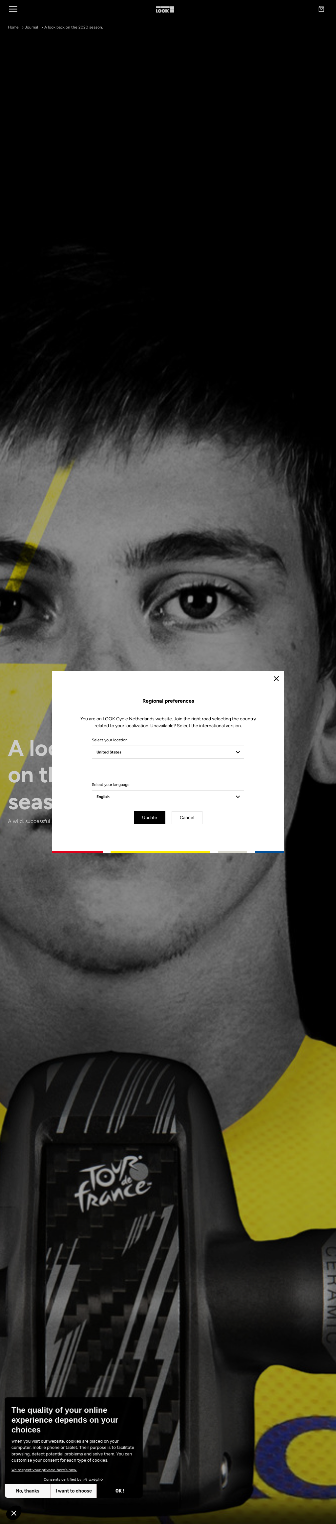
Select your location (110, 740)
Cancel (187, 817)
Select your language (111, 784)
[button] (14, 1513)
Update (149, 817)
